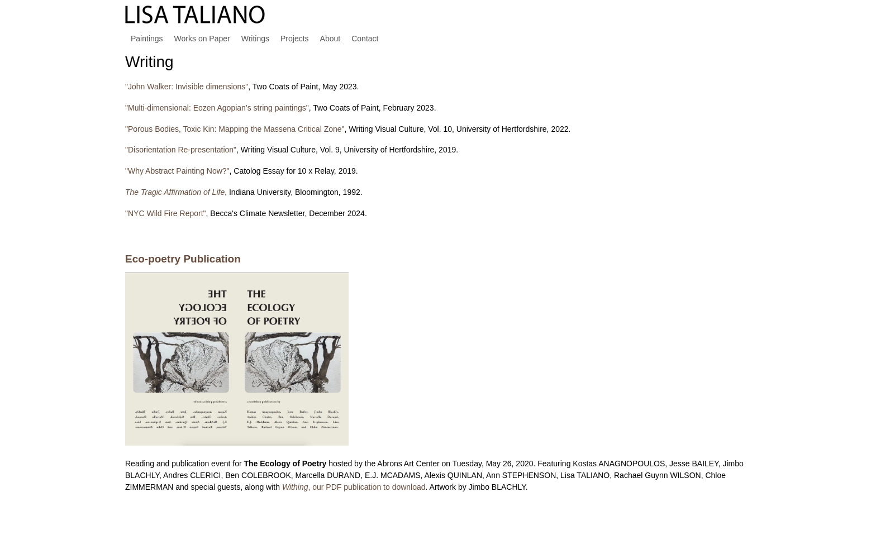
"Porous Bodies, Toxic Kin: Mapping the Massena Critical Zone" (235, 129)
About (330, 38)
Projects (294, 38)
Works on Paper (202, 38)
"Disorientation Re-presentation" (180, 149)
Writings (255, 38)
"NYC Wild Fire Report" (165, 213)
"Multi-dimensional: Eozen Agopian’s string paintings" (217, 107)
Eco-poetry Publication (183, 259)
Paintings (147, 38)
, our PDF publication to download (354, 487)
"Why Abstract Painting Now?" (177, 170)
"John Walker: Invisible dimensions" (186, 86)
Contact (364, 38)
